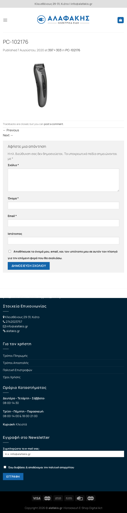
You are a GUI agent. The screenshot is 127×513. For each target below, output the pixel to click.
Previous (11, 130)
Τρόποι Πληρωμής (15, 356)
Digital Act (95, 508)
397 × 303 (54, 50)
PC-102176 (72, 50)
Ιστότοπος (15, 234)
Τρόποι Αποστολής (16, 363)
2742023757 (14, 322)
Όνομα (13, 198)
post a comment (53, 124)
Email (12, 216)
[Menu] (5, 20)
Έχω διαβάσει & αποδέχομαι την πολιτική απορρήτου (39, 467)
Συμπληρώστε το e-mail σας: (63, 452)
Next (8, 135)
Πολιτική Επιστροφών (17, 370)
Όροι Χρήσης (11, 377)
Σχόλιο (13, 165)
